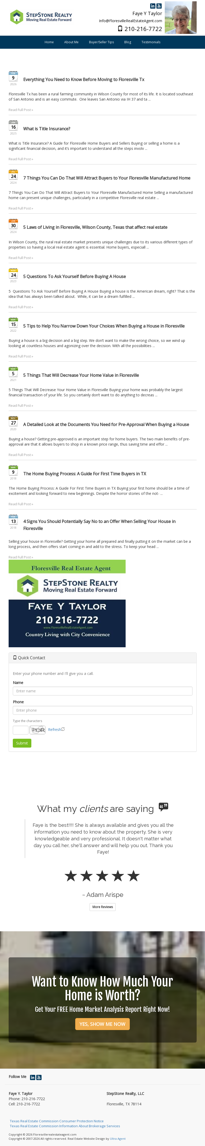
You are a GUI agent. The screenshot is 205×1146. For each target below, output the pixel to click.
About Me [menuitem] (71, 42)
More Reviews (102, 907)
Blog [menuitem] (127, 42)
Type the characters (27, 721)
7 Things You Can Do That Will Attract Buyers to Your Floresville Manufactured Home (106, 178)
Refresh (54, 729)
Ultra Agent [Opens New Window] (118, 1139)
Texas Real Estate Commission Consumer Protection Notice (57, 1121)
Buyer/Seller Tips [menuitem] (101, 42)
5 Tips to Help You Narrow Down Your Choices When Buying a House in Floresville (104, 326)
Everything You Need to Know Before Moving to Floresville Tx (83, 79)
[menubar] (102, 42)
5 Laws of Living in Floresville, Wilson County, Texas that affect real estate (95, 227)
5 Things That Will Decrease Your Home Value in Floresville (81, 375)
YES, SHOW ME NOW (102, 1024)
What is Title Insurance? (46, 129)
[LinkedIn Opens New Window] (153, 5)
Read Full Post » (21, 109)
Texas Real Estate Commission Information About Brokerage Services (65, 1126)
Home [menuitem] (49, 42)
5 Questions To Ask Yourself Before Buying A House (74, 276)
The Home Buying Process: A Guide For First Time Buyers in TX (84, 474)
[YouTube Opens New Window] (159, 5)
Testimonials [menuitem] (151, 42)
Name (18, 682)
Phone (18, 701)
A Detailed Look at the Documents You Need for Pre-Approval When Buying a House (106, 424)
